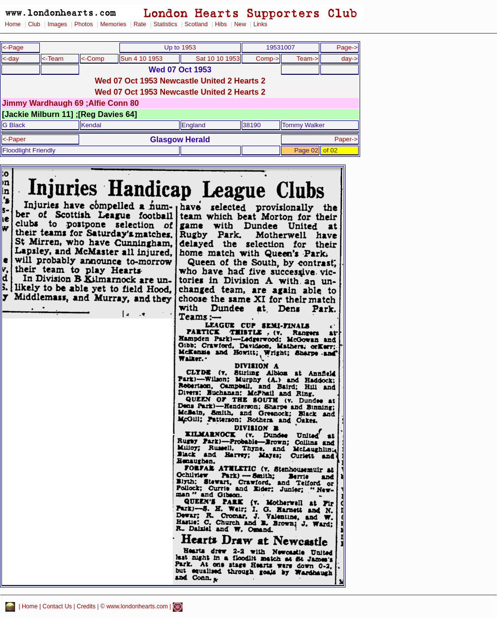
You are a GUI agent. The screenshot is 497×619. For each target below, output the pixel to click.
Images (57, 24)
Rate (139, 24)
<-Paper (14, 139)
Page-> (347, 47)
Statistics (165, 24)
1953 (189, 47)
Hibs (221, 24)
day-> (349, 58)
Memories (113, 24)
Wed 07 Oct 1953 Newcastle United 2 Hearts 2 (180, 80)
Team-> (307, 58)
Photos (83, 24)
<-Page (13, 47)
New (240, 24)
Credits (86, 606)
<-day (10, 58)
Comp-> (267, 58)
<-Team (53, 58)
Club (34, 24)
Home (13, 24)
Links (260, 24)
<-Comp (92, 58)
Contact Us (57, 606)
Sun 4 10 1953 (141, 58)
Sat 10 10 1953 (218, 58)
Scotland (196, 24)
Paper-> (346, 139)
